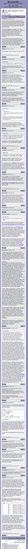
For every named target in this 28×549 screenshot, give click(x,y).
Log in (21, 6)
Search (13, 5)
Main (9, 10)
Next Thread (21, 542)
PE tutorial (21, 244)
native (7, 242)
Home (10, 5)
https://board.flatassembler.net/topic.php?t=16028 (13, 224)
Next (9, 14)
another (13, 234)
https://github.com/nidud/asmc (8, 182)
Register (16, 5)
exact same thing (15, 459)
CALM (17, 241)
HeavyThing (21, 373)
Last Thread (16, 542)
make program (5, 183)
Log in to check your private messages (12, 6)
